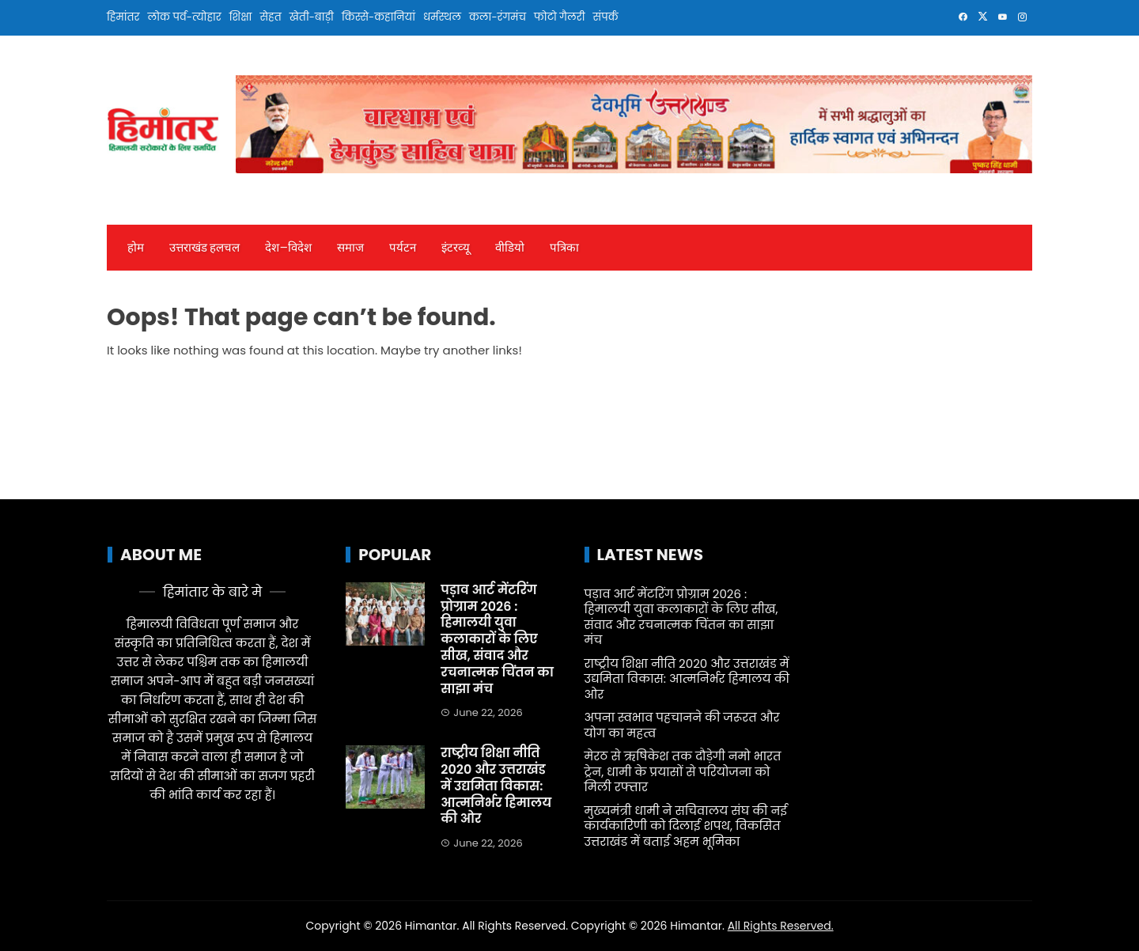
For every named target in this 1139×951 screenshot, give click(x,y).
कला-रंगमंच (497, 17)
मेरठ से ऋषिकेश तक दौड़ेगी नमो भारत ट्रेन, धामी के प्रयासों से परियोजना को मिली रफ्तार (683, 771)
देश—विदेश (288, 248)
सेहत (270, 17)
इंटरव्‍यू (455, 248)
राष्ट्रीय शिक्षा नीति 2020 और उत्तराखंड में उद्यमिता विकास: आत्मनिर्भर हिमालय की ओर (496, 786)
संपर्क (606, 17)
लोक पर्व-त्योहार (184, 17)
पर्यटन (402, 248)
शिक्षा (240, 17)
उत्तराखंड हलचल (204, 248)
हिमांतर (123, 17)
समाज (350, 248)
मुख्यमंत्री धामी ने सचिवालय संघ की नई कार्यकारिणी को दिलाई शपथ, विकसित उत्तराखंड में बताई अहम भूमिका (686, 826)
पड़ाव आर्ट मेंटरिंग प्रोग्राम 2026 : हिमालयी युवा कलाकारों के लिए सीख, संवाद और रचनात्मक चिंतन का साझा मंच (497, 639)
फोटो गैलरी (559, 17)
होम (135, 248)
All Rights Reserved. (781, 926)
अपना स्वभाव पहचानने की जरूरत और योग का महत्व (682, 725)
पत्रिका (564, 248)
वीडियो (509, 248)
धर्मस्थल (442, 17)
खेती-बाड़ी (311, 17)
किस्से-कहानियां (378, 17)
